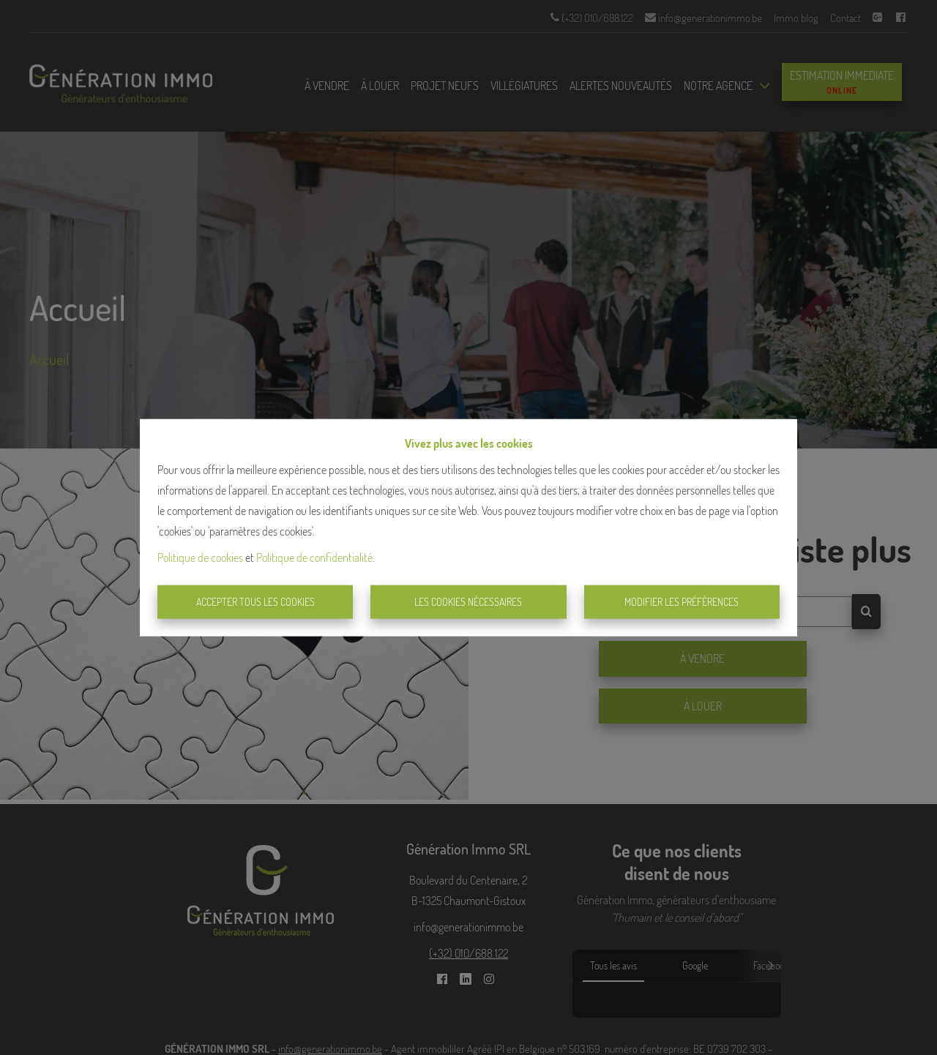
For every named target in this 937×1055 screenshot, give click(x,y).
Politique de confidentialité (314, 557)
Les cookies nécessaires (468, 602)
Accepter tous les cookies (255, 602)
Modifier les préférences (681, 602)
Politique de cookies (200, 557)
